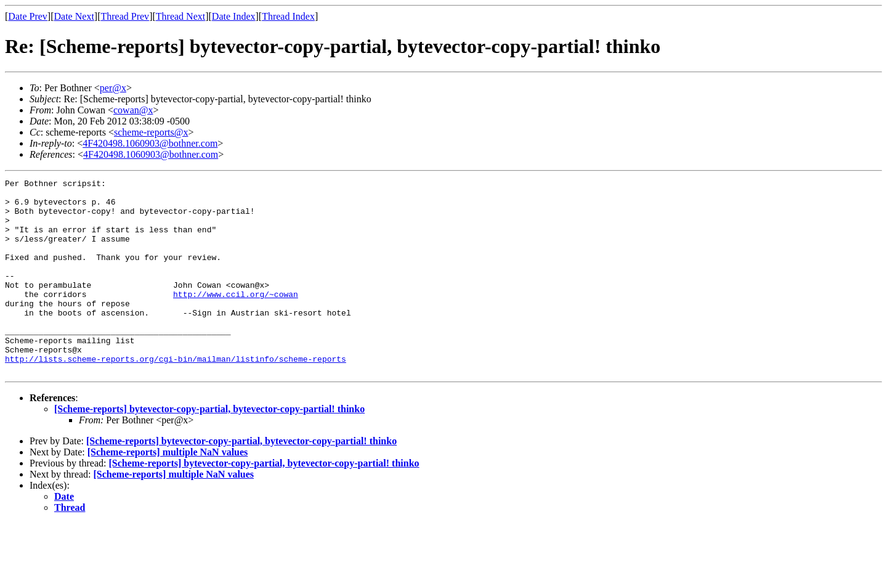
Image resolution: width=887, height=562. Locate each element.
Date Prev (27, 16)
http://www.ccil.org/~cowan (235, 318)
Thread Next (180, 16)
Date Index (234, 16)
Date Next (74, 16)
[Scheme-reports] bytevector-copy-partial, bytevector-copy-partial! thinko (209, 447)
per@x (113, 88)
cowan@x (133, 110)
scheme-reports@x (151, 132)
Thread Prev (124, 16)
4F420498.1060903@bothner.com (150, 143)
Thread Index (288, 16)
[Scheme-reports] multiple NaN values (167, 491)
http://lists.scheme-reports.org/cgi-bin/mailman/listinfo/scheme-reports (175, 395)
